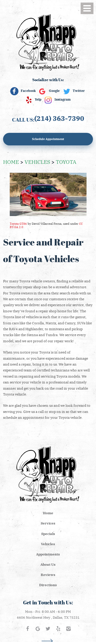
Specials (48, 533)
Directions (48, 584)
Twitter (79, 90)
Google (54, 90)
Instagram (63, 99)
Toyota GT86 (18, 224)
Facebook (28, 90)
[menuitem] (48, 513)
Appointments (48, 554)
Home (11, 161)
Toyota (66, 161)
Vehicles (37, 161)
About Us (48, 564)
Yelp (38, 99)
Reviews (48, 574)
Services (48, 523)
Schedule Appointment (48, 139)
